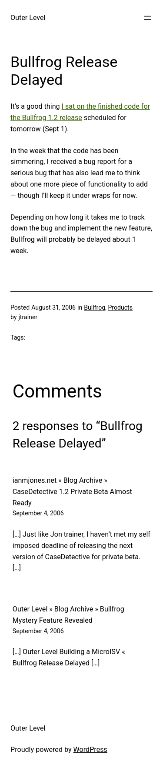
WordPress (90, 749)
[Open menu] (147, 18)
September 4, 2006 (38, 513)
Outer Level (28, 17)
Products (120, 307)
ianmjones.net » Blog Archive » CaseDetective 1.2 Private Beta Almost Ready (72, 491)
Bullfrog (94, 307)
